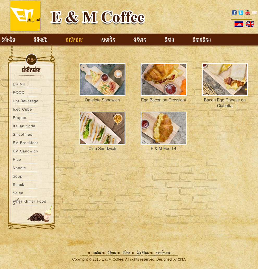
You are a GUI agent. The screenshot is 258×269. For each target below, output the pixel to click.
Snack (18, 184)
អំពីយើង (41, 40)
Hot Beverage (26, 101)
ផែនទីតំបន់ (143, 252)
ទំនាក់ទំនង (202, 40)
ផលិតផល (74, 40)
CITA (181, 259)
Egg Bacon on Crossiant (163, 100)
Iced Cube (22, 109)
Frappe (19, 117)
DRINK (19, 84)
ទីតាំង (169, 40)
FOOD (18, 92)
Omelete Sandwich (102, 100)
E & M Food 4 (163, 148)
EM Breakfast (25, 143)
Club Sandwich (102, 148)
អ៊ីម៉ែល (126, 252)
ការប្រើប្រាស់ (163, 252)
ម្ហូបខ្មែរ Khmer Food (29, 201)
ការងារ (97, 252)
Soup (17, 176)
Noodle (19, 168)
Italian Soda (24, 126)
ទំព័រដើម (8, 40)
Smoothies (22, 134)
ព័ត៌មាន (139, 40)
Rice (17, 159)
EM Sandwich (25, 151)
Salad (18, 193)
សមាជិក (108, 40)
